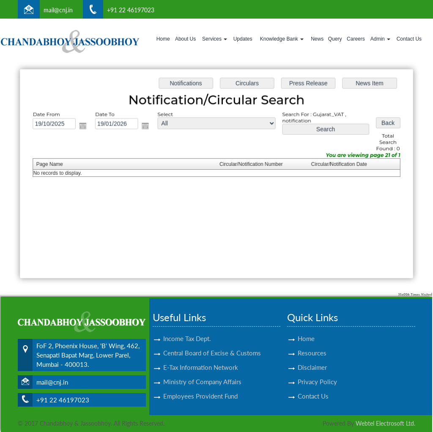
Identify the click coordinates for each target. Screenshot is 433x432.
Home (163, 39)
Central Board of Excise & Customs (212, 343)
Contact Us (409, 39)
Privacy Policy (317, 372)
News (317, 39)
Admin (380, 39)
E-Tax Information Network (200, 357)
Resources (312, 343)
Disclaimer (312, 357)
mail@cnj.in (58, 10)
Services (214, 39)
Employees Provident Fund (200, 386)
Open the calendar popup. (85, 126)
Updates (242, 39)
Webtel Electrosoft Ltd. (385, 423)
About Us (185, 39)
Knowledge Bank (282, 39)
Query (335, 39)
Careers (356, 39)
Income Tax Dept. (187, 329)
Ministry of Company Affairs (202, 372)
